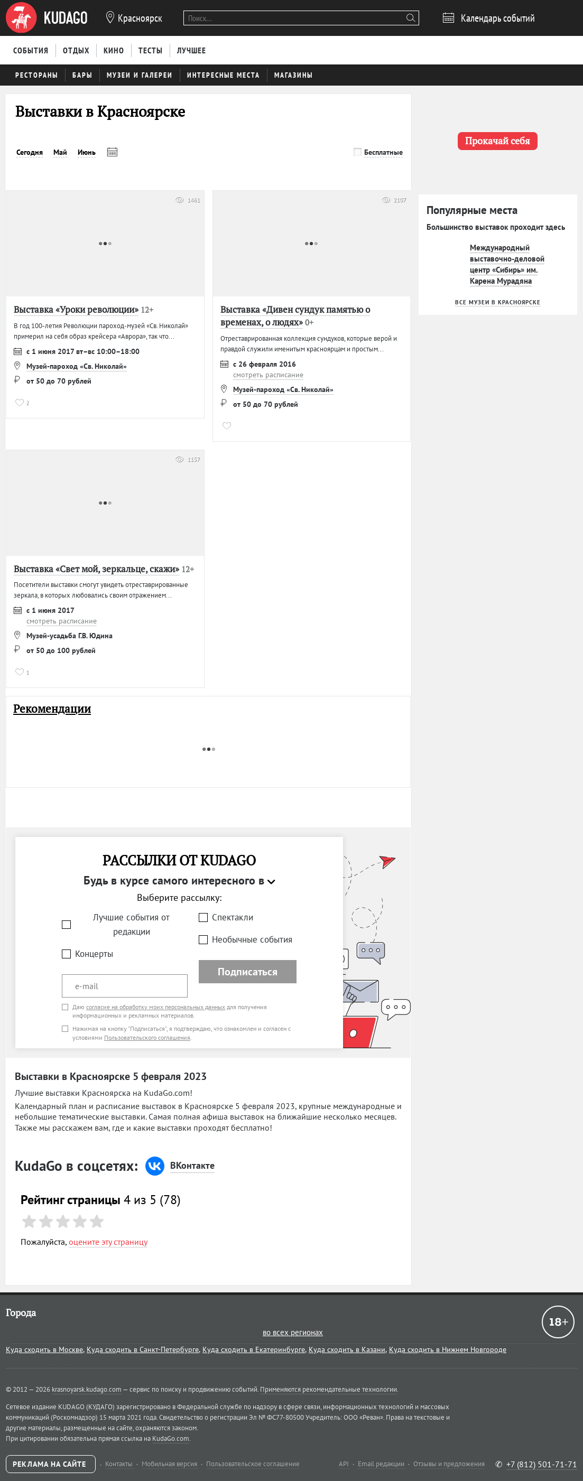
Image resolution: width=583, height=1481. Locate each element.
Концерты (94, 954)
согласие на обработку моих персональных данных (155, 1007)
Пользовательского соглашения (147, 1037)
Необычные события (252, 939)
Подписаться (247, 972)
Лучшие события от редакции (131, 924)
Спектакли (232, 917)
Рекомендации (52, 709)
